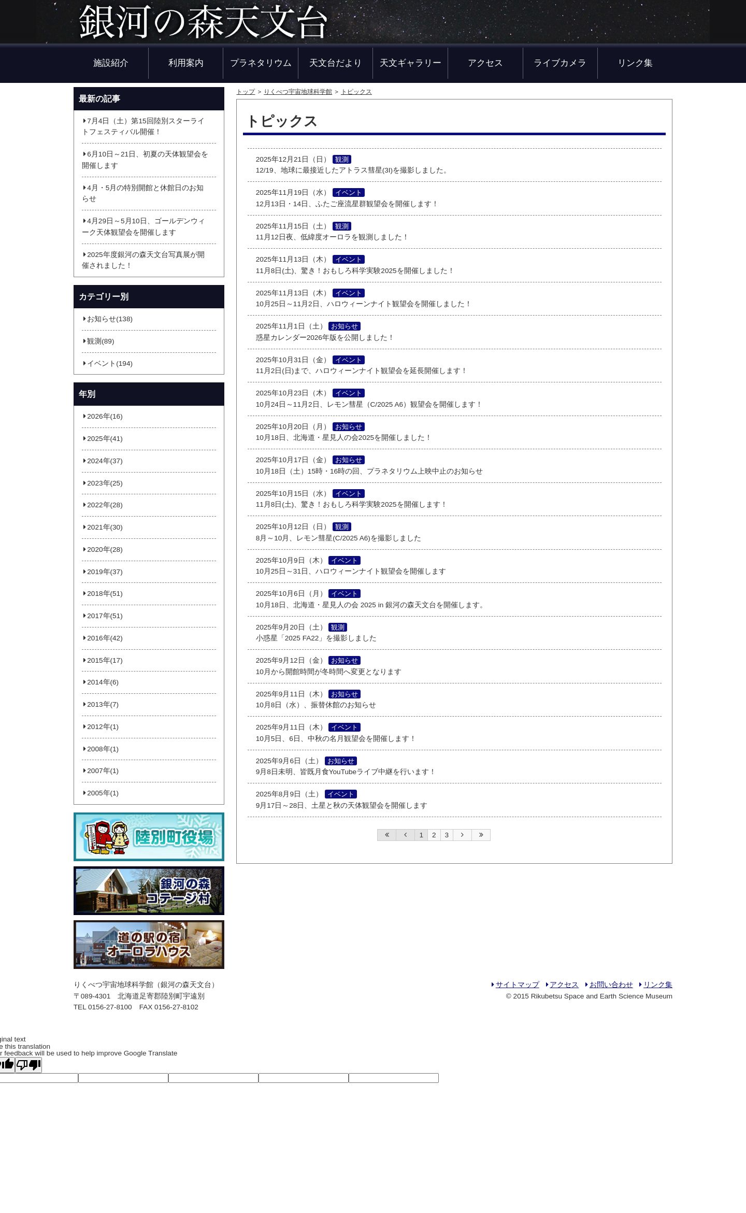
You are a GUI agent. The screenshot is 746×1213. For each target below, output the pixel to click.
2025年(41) (102, 439)
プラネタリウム (261, 63)
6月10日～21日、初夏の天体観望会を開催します (145, 159)
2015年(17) (102, 660)
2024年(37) (102, 461)
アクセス (485, 63)
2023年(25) (102, 483)
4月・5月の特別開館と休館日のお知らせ (143, 193)
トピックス (356, 92)
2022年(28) (102, 505)
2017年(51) (102, 616)
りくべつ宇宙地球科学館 (298, 92)
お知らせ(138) (107, 319)
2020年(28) (102, 549)
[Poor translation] (28, 1065)
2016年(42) (102, 638)
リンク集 (635, 63)
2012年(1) (100, 727)
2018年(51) (102, 593)
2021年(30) (102, 527)
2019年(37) (102, 572)
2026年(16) (102, 416)
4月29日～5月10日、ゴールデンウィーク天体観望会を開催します (143, 226)
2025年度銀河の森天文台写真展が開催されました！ (143, 260)
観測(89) (98, 341)
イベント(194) (107, 363)
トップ (245, 92)
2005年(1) (100, 793)
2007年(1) (100, 771)
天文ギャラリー (410, 63)
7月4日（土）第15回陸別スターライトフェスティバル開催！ (143, 126)
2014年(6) (100, 682)
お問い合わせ (608, 985)
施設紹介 (110, 63)
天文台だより (335, 63)
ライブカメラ (560, 63)
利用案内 (186, 63)
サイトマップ (514, 985)
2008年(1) (100, 749)
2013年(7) (100, 704)
